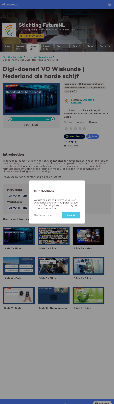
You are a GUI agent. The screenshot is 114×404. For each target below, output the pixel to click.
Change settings (43, 215)
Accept (71, 215)
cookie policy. (48, 208)
